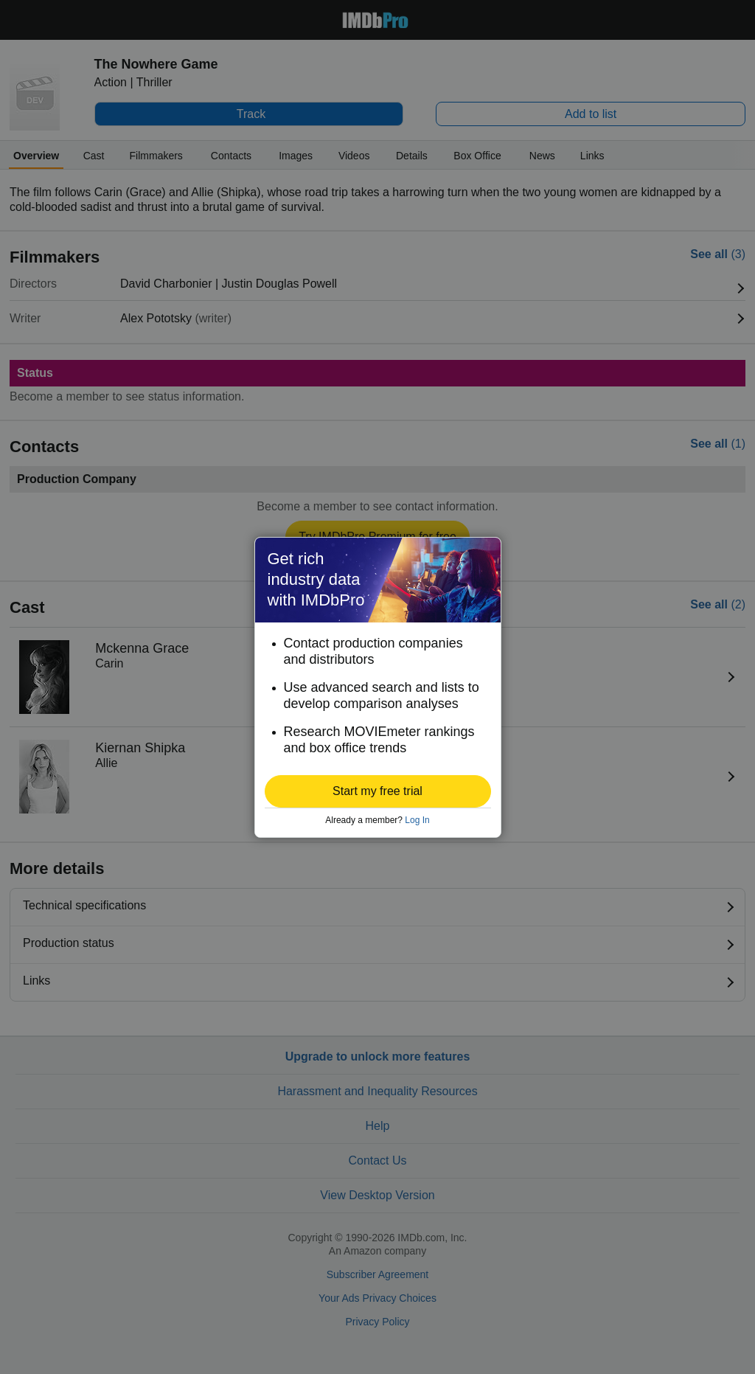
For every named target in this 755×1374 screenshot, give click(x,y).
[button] (377, 791)
